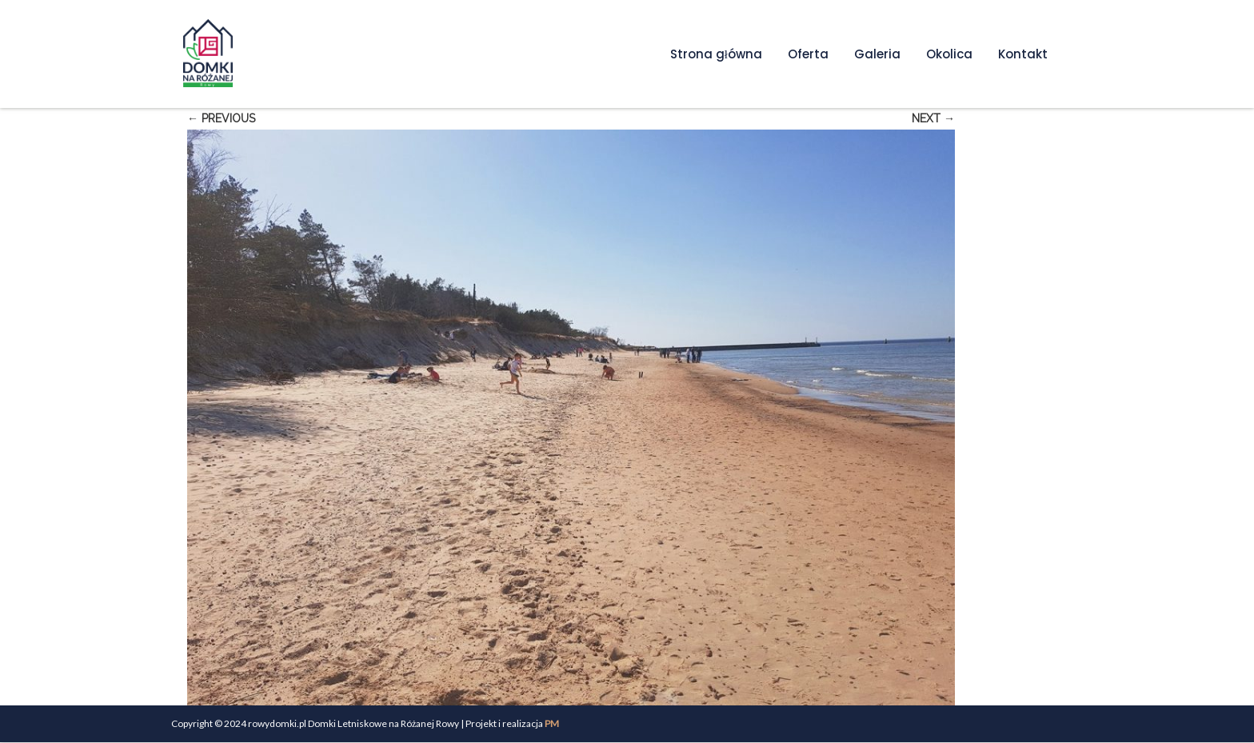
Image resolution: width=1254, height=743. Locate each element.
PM (552, 723)
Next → (933, 118)
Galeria (877, 54)
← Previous (221, 118)
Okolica (949, 54)
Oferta (808, 54)
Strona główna (716, 54)
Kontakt (1023, 54)
